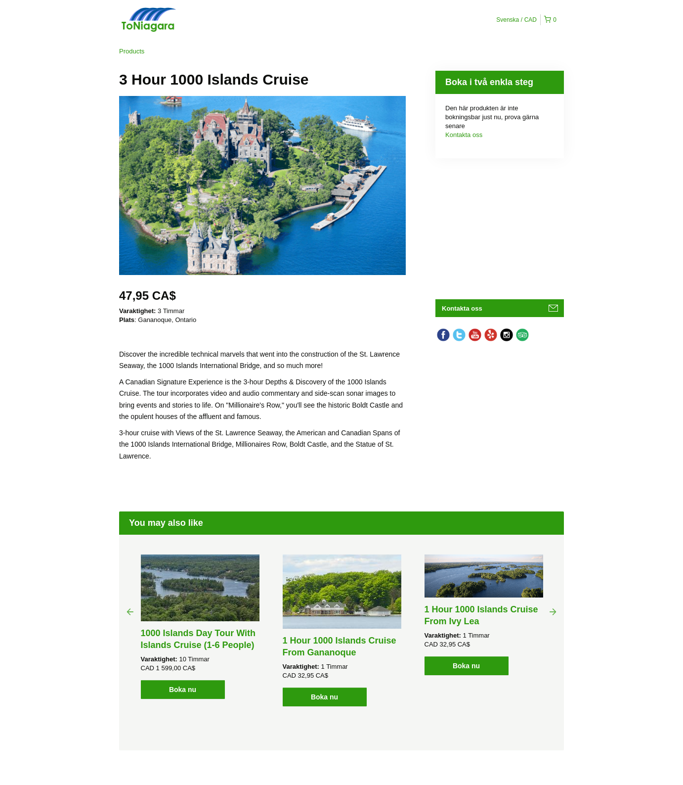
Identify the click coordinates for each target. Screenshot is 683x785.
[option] (200, 626)
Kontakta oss (463, 135)
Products (131, 51)
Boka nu (182, 689)
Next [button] (553, 611)
